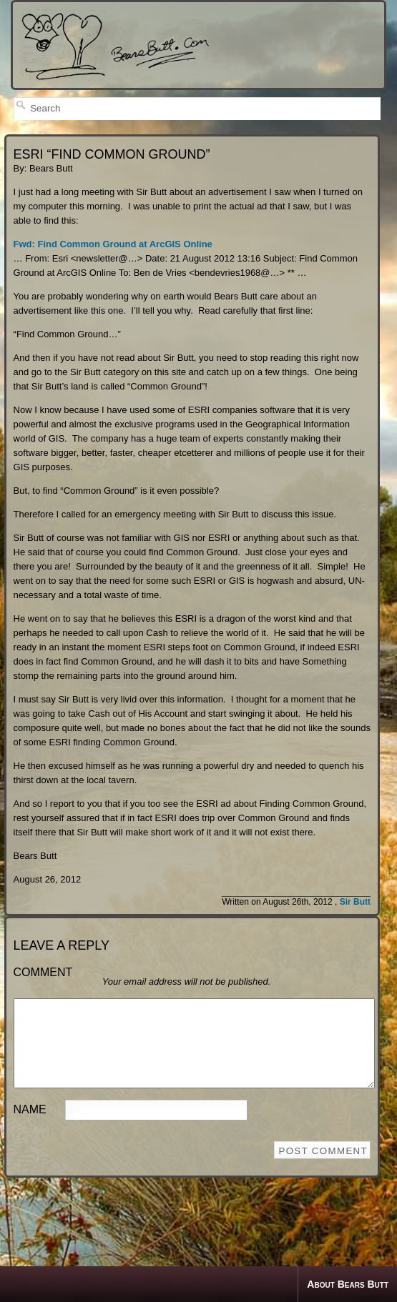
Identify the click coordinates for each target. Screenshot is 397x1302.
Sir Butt (355, 902)
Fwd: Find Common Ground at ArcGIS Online (113, 244)
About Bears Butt (347, 1284)
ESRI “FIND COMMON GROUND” (112, 154)
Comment (43, 972)
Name (30, 1126)
